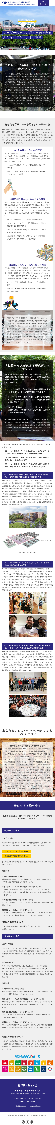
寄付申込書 (26, 951)
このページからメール (44, 951)
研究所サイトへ (21, 1106)
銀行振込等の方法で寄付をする (16, 856)
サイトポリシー (35, 1106)
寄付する (43, 4)
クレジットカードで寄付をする (16, 851)
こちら (20, 882)
